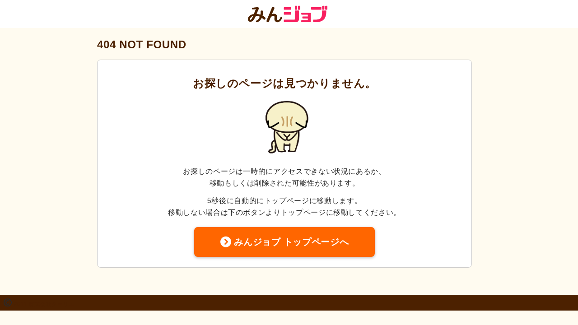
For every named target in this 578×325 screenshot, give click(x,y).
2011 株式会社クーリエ (44, 304)
